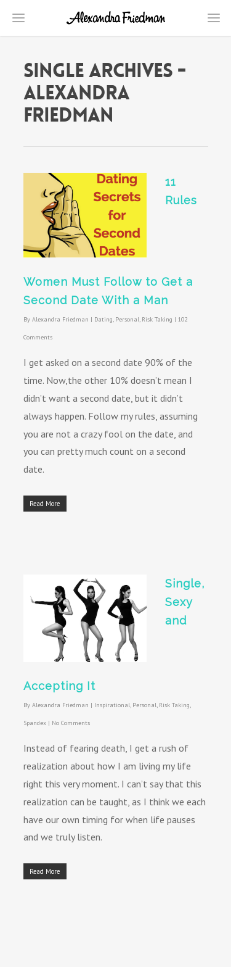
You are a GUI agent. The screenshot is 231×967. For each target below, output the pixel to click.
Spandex (34, 723)
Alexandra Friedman (60, 319)
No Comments (71, 723)
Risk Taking (157, 319)
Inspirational (112, 705)
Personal (127, 319)
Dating (103, 319)
